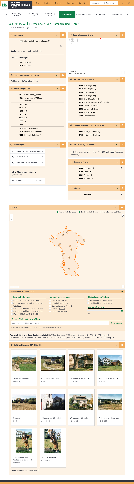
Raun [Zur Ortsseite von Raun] (54, 337)
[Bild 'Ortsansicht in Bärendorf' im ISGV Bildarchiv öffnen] (53, 407)
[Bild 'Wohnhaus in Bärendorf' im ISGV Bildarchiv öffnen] (110, 368)
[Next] (127, 14)
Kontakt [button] (82, 3)
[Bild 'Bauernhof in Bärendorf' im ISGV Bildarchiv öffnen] (81, 368)
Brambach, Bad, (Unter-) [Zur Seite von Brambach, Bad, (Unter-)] (66, 23)
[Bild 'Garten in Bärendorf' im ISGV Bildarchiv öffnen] (24, 368)
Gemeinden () (60, 303)
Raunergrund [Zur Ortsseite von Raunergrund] (65, 337)
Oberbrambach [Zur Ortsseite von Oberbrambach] (43, 337)
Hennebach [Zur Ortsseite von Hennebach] (104, 335)
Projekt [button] (47, 3)
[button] (121, 168)
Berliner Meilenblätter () (28, 308)
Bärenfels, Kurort (83, 14)
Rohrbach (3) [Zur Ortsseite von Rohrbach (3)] (79, 337)
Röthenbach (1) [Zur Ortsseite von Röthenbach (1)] (93, 337)
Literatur (75, 188)
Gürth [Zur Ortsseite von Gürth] (94, 335)
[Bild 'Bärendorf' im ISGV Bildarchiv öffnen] (24, 407)
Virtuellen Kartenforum (53, 327)
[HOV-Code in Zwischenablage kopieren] (27, 28)
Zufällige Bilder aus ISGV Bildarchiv (26, 345)
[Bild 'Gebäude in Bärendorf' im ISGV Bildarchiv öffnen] (53, 368)
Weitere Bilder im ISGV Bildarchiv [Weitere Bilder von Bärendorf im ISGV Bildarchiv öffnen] (25, 470)
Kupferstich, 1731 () (26, 300)
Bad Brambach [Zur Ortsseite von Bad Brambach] (59, 335)
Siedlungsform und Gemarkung (25, 75)
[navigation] (67, 14)
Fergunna (17, 306)
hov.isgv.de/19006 (33, 151)
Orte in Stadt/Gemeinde (67, 212)
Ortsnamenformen (79, 162)
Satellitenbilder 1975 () (101, 303)
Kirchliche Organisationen (82, 144)
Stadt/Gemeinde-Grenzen (90, 212)
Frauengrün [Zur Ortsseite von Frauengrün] (84, 335)
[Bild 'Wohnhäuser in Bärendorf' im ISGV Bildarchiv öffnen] (110, 407)
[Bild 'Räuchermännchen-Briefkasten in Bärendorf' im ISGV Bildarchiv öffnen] (24, 448)
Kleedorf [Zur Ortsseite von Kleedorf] (30, 337)
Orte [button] (38, 3)
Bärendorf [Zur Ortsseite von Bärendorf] (72, 335)
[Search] (104, 3)
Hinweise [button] (70, 3)
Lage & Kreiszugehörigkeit (82, 35)
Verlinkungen (17, 145)
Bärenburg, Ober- (33, 14)
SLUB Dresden (33, 300)
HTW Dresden (37, 308)
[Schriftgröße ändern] (123, 3)
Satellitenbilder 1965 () (101, 300)
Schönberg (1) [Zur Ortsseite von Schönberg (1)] (108, 337)
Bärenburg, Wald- (50, 14)
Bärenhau (100, 14)
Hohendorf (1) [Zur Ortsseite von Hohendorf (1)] (18, 337)
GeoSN (36, 314)
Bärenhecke (117, 14)
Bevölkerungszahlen (20, 88)
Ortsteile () (58, 309)
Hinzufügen (116, 323)
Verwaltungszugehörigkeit (82, 79)
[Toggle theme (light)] (129, 3)
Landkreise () (59, 300)
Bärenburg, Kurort (17, 14)
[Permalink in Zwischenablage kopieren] (43, 151)
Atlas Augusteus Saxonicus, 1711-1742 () (28, 304)
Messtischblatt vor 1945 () (26, 314)
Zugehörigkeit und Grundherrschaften (87, 125)
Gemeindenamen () (62, 306)
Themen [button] (58, 3)
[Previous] (6, 14)
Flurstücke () (59, 311)
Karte (14, 207)
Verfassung (17, 35)
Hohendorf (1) (45, 41)
